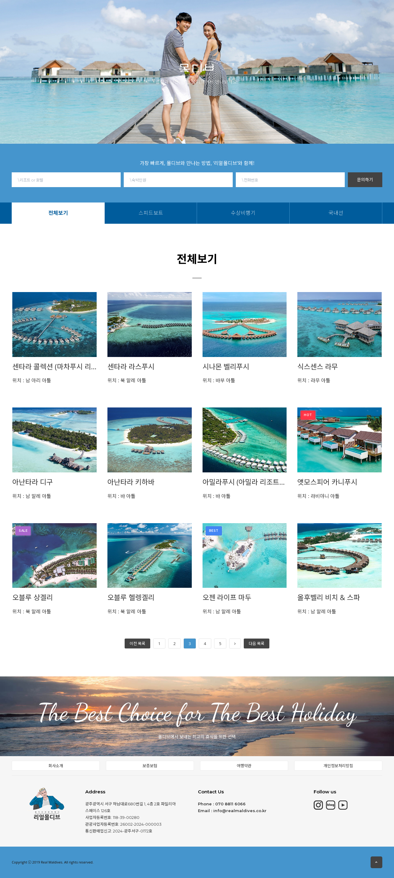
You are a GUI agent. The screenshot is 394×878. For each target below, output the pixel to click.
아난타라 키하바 (131, 482)
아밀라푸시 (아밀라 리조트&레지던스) (245, 482)
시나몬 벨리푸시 (226, 366)
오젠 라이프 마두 (227, 597)
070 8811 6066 (230, 803)
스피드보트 (126, 21)
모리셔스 (125, 12)
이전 (137, 643)
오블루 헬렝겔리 (131, 597)
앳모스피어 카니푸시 (327, 482)
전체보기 (101, 21)
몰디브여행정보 (214, 8)
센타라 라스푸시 (131, 366)
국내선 (176, 21)
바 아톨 (121, 496)
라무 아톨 (313, 380)
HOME (77, 13)
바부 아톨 (219, 380)
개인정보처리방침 (338, 765)
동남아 (182, 10)
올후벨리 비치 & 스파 (328, 597)
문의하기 (365, 179)
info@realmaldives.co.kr (240, 810)
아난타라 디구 (32, 482)
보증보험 (150, 765)
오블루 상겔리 (32, 597)
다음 (256, 643)
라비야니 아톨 (318, 496)
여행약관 (244, 765)
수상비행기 (153, 21)
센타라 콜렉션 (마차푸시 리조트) (54, 366)
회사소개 (55, 765)
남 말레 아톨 (31, 496)
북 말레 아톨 (126, 380)
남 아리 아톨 (31, 380)
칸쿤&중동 (155, 11)
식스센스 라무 (317, 366)
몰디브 (100, 12)
